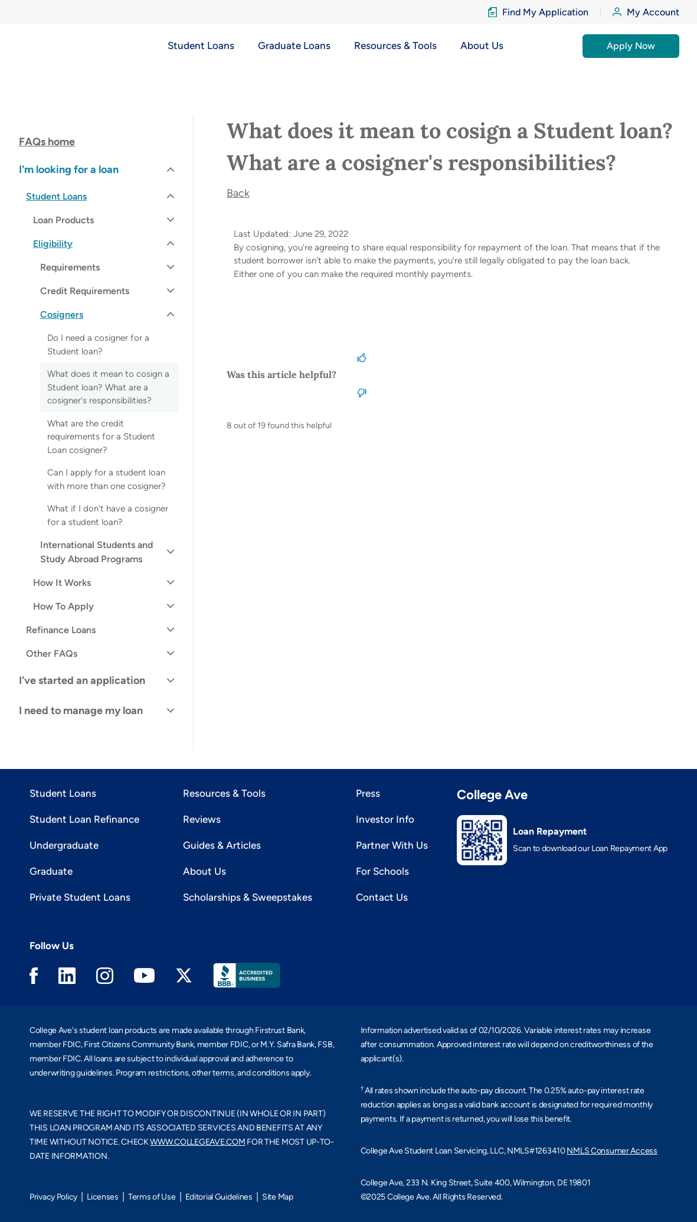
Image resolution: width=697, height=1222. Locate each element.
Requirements (70, 267)
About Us (204, 871)
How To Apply (63, 606)
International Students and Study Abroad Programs (96, 552)
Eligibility (53, 243)
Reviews (202, 819)
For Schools (382, 871)
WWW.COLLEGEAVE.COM (197, 1142)
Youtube (144, 975)
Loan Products (63, 220)
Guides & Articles (222, 845)
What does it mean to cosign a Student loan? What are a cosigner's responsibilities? (108, 387)
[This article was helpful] (361, 356)
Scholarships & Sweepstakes (247, 897)
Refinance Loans (61, 630)
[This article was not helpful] (361, 392)
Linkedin (67, 975)
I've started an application (82, 680)
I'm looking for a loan (69, 169)
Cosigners (61, 314)
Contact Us (382, 897)
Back (238, 193)
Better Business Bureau (246, 975)
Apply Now (631, 45)
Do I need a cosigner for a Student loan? (98, 345)
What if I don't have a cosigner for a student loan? (107, 515)
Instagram (104, 975)
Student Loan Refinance (84, 819)
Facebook (34, 975)
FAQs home (47, 141)
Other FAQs (51, 653)
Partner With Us (392, 845)
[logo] (53, 46)
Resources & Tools (224, 793)
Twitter (183, 975)
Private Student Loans (80, 897)
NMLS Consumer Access (612, 1151)
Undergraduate (64, 845)
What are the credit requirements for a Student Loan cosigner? (101, 436)
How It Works (62, 582)
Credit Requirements (84, 290)
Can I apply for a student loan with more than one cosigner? (106, 479)
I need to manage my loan (81, 710)
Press (368, 793)
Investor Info (385, 819)
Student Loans (56, 196)
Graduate (51, 871)
